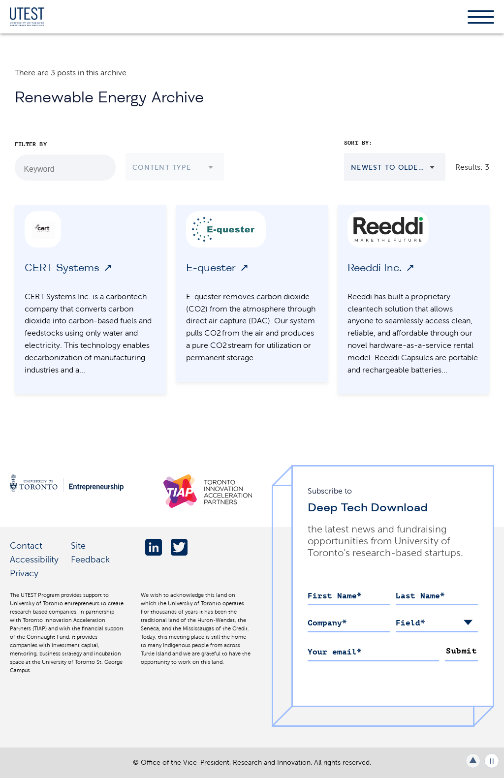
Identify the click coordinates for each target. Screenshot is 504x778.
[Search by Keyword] (103, 168)
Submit (461, 651)
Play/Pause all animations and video (491, 760)
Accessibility (34, 559)
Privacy (24, 573)
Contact (26, 545)
